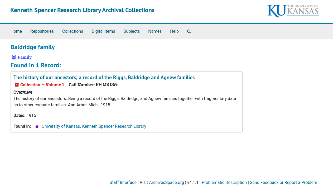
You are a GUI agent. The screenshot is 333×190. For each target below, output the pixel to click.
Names (155, 31)
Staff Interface (123, 182)
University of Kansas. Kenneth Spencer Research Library (94, 126)
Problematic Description (224, 182)
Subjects (132, 31)
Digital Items (103, 31)
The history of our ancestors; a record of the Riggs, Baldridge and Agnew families (104, 77)
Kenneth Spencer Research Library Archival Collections (82, 10)
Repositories (42, 31)
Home (16, 31)
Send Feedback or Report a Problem (283, 182)
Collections (72, 31)
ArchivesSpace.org (166, 182)
